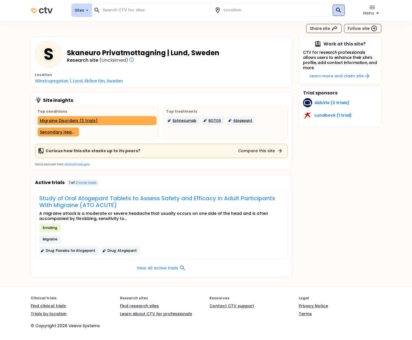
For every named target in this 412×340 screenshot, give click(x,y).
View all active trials (161, 268)
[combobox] (154, 10)
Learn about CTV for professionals (156, 313)
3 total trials (86, 182)
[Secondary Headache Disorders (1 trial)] (58, 132)
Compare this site (260, 151)
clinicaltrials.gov (76, 164)
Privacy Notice (313, 305)
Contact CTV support (231, 305)
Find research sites (139, 305)
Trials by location (49, 313)
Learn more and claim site (340, 76)
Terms (305, 313)
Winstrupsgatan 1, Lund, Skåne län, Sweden (79, 81)
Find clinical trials (48, 305)
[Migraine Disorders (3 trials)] (97, 120)
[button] (183, 120)
